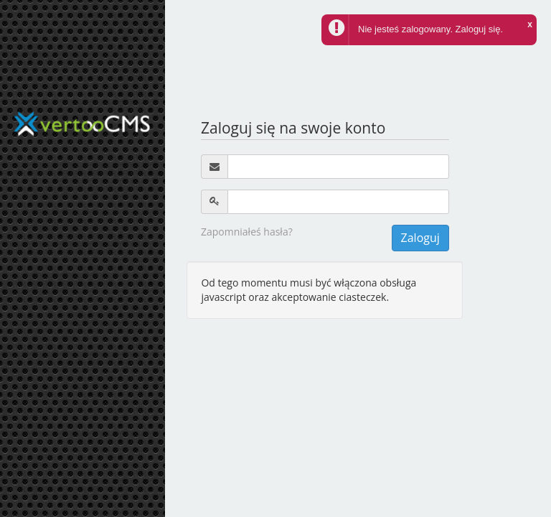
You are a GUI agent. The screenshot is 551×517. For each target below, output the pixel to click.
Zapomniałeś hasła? (247, 231)
